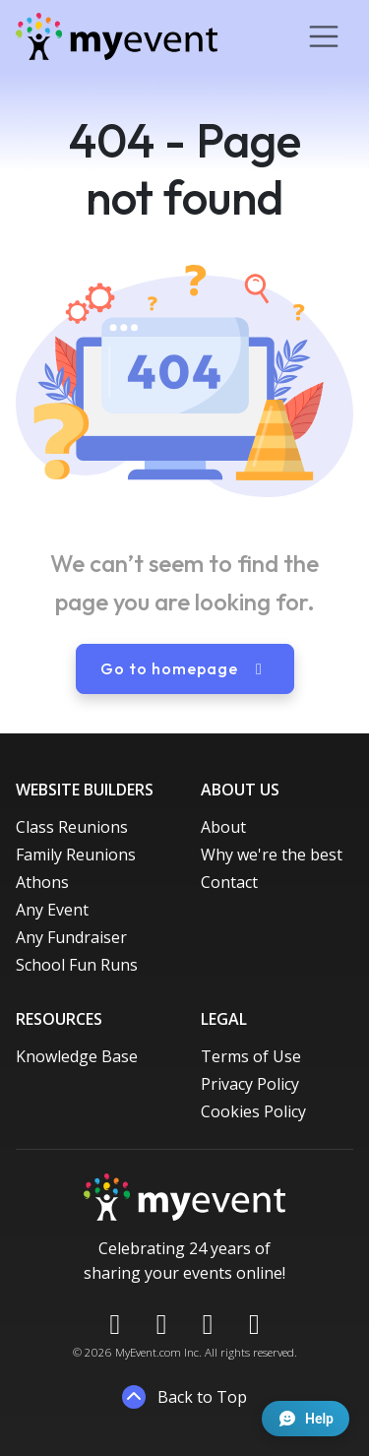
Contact (229, 882)
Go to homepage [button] (185, 668)
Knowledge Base (77, 1056)
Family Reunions (76, 854)
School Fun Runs (77, 965)
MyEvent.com (148, 1352)
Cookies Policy (253, 1111)
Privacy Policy (250, 1084)
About (223, 827)
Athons (42, 882)
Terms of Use (251, 1056)
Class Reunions (72, 827)
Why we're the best (271, 854)
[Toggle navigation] (323, 36)
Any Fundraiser (71, 937)
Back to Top (184, 1397)
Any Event (52, 909)
